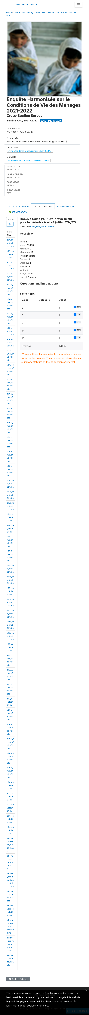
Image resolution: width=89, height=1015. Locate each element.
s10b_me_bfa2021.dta (10, 506)
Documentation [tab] (65, 206)
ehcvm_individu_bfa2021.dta (10, 844)
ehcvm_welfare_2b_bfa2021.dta (10, 926)
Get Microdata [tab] (18, 212)
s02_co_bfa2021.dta (10, 807)
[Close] (86, 990)
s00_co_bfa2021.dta (10, 785)
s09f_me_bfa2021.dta (10, 483)
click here (42, 1005)
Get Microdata (51, 121)
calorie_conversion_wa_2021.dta (10, 944)
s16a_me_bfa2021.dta (10, 602)
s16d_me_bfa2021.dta (10, 636)
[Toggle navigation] (78, 5)
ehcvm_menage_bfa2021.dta (10, 862)
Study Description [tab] (19, 206)
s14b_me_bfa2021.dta (10, 579)
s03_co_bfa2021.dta (10, 819)
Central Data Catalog (23, 12)
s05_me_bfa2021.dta (10, 331)
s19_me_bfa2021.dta (10, 702)
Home (9, 12)
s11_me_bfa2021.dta (10, 517)
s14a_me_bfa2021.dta (10, 568)
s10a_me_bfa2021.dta (10, 494)
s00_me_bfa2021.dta (10, 243)
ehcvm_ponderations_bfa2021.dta (10, 880)
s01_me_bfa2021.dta (10, 254)
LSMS (37, 12)
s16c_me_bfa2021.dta (10, 624)
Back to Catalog (18, 979)
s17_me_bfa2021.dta (10, 647)
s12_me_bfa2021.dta (10, 528)
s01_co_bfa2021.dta (10, 796)
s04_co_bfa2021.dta (10, 830)
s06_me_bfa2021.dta (10, 342)
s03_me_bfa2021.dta (10, 276)
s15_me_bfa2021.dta (10, 591)
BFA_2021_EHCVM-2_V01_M (54, 12)
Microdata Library (26, 4)
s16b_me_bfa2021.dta (10, 613)
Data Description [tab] (43, 207)
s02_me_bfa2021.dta (10, 265)
